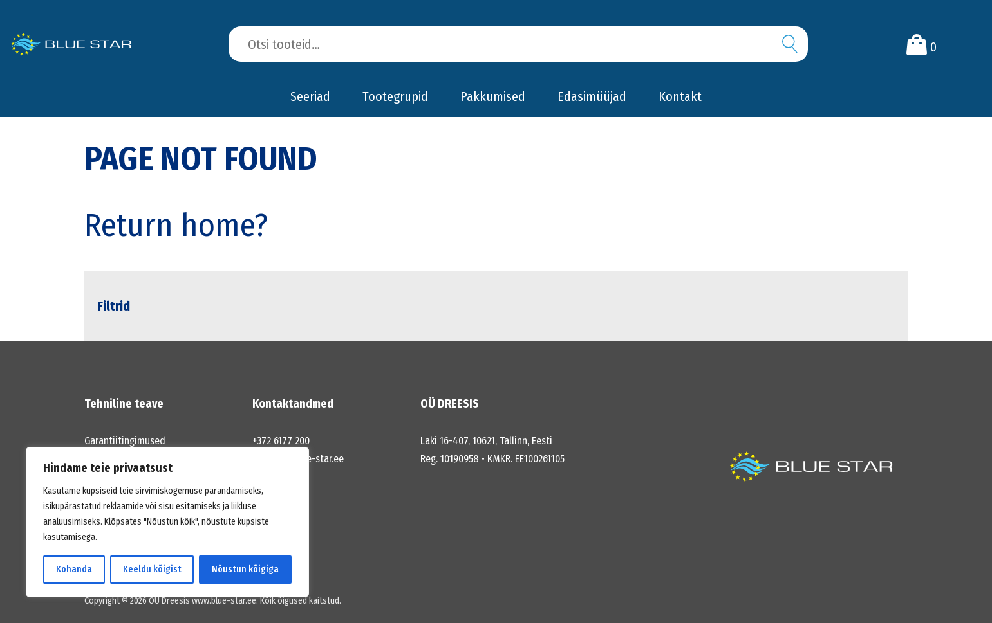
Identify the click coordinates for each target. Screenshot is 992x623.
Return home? (176, 225)
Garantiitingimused (124, 441)
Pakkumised (492, 96)
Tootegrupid (395, 96)
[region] (167, 522)
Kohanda (74, 569)
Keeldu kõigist (152, 569)
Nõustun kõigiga (245, 569)
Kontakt (680, 96)
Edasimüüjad (591, 96)
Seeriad (310, 96)
